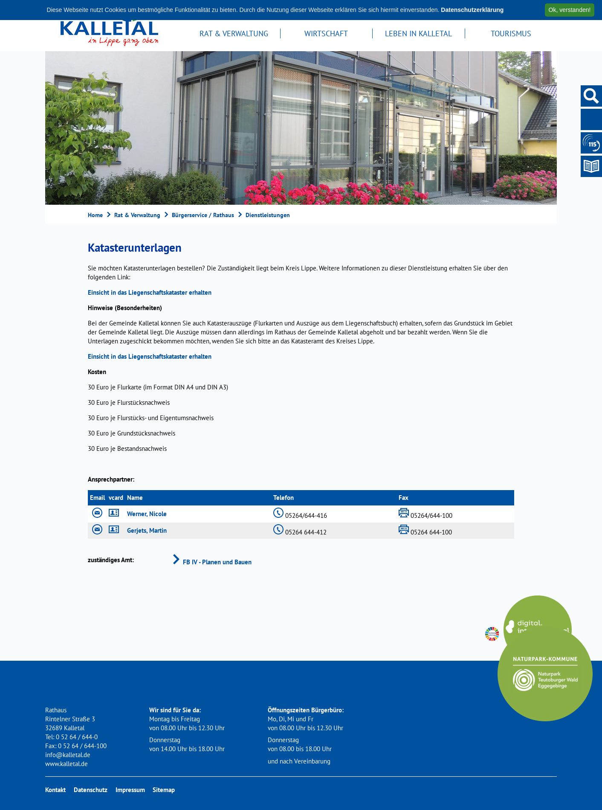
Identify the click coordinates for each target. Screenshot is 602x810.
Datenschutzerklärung (472, 9)
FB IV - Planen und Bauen (211, 562)
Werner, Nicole (147, 514)
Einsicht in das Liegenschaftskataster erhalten (149, 292)
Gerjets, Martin (147, 530)
